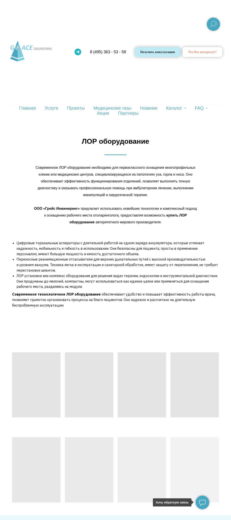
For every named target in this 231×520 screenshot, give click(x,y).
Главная (27, 108)
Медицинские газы (112, 108)
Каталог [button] (174, 108)
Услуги (51, 108)
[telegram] (78, 52)
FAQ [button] (200, 108)
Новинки (148, 108)
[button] (202, 52)
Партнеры (128, 113)
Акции (103, 113)
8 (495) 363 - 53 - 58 (108, 52)
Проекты (76, 108)
